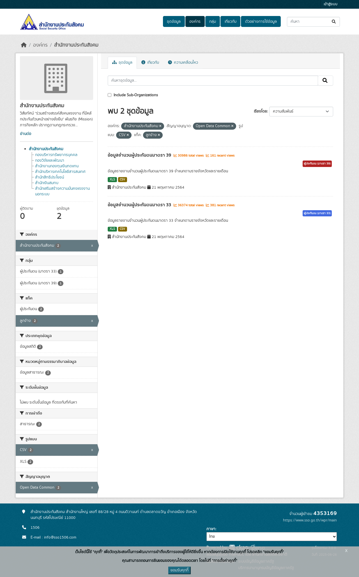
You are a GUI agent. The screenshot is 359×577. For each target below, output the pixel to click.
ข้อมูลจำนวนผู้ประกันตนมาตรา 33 (140, 205)
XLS (112, 179)
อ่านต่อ (25, 134)
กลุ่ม (212, 21)
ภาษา (210, 529)
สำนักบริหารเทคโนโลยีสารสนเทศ (60, 172)
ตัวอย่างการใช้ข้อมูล (261, 21)
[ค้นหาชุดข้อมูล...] (313, 22)
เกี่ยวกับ (230, 21)
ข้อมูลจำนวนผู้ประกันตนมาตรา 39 (140, 155)
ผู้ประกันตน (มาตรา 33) (317, 213)
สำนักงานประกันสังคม (76, 45)
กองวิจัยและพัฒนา (49, 160)
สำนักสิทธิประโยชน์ (49, 177)
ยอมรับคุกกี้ (179, 570)
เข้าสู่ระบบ (330, 4)
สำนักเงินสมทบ (46, 183)
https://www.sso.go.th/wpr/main (310, 520)
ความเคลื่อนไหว (183, 62)
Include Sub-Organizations (133, 95)
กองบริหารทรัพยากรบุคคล (56, 155)
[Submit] (334, 22)
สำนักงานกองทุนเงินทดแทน (57, 166)
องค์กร (195, 21)
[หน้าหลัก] (24, 45)
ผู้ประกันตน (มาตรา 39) (317, 164)
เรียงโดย (260, 111)
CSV (122, 179)
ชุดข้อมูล (174, 21)
